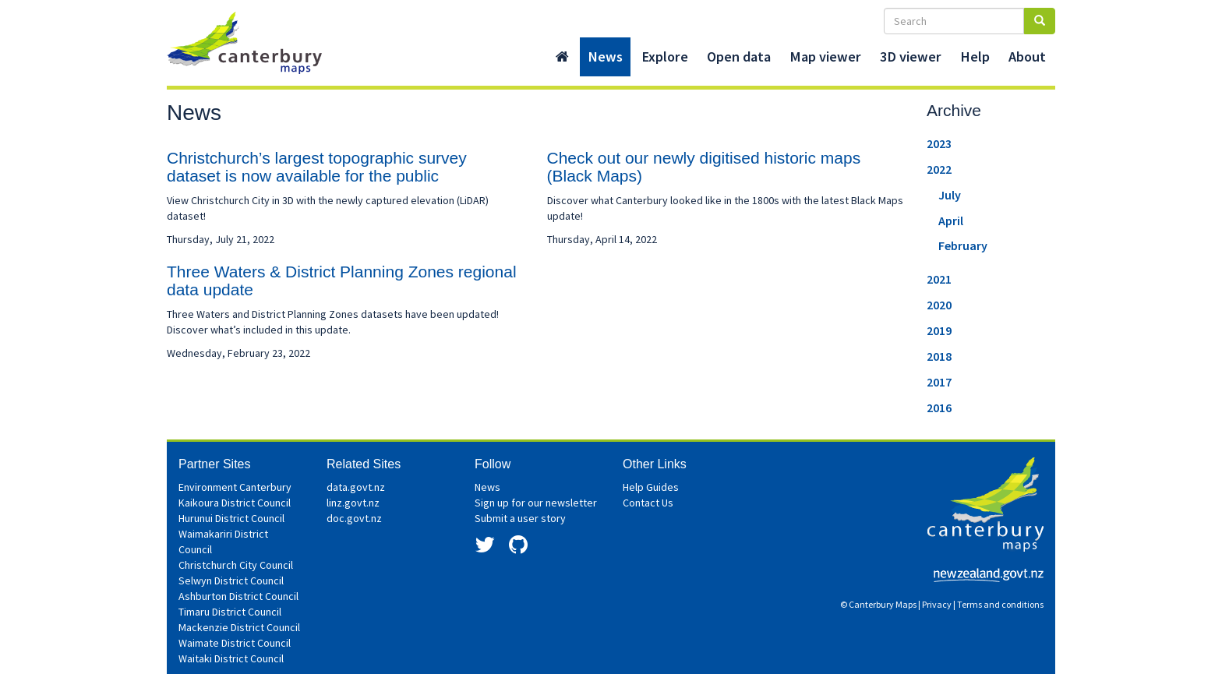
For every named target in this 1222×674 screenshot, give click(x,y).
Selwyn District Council (231, 580)
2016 (939, 407)
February (962, 245)
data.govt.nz (356, 487)
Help (975, 56)
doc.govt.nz (354, 518)
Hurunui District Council (231, 518)
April (950, 220)
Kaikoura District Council (234, 503)
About (1027, 56)
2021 (939, 279)
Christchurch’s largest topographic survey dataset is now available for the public (317, 167)
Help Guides (651, 487)
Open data (739, 56)
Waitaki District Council (231, 658)
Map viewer (825, 56)
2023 (939, 143)
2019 (939, 330)
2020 (939, 304)
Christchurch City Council (235, 565)
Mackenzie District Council (239, 627)
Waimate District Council (234, 643)
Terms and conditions (1000, 604)
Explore (664, 56)
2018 (939, 356)
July (949, 195)
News (605, 56)
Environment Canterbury (234, 487)
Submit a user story (520, 518)
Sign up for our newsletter (536, 503)
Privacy (937, 604)
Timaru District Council (229, 612)
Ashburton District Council (238, 596)
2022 (939, 169)
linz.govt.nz (353, 503)
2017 (939, 382)
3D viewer (910, 56)
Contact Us (648, 503)
